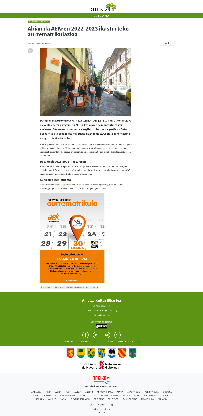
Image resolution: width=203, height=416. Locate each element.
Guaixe (126, 395)
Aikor (48, 392)
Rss (138, 342)
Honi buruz (68, 342)
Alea (68, 392)
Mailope (52, 399)
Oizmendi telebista (80, 399)
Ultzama (101, 16)
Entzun (166, 43)
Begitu (36, 395)
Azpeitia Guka (134, 392)
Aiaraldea (36, 392)
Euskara (45, 287)
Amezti (77, 392)
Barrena (167, 392)
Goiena (93, 395)
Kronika (40, 399)
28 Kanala (163, 399)
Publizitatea (97, 342)
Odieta (94, 287)
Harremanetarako (125, 342)
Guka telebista (151, 395)
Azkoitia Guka (152, 392)
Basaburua (72, 287)
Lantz (87, 287)
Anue (57, 287)
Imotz (81, 287)
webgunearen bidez (62, 184)
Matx (92, 405)
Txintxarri (113, 399)
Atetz (63, 287)
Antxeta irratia (105, 392)
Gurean (101, 405)
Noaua (63, 399)
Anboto (89, 392)
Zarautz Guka (130, 399)
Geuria (82, 395)
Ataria (120, 392)
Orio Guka (99, 399)
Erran (47, 395)
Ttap (111, 405)
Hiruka (166, 395)
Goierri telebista (110, 395)
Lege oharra (82, 342)
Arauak (110, 342)
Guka (136, 395)
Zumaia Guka (147, 399)
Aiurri (58, 392)
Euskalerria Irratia (65, 395)
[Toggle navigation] (29, 7)
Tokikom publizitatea (101, 409)
